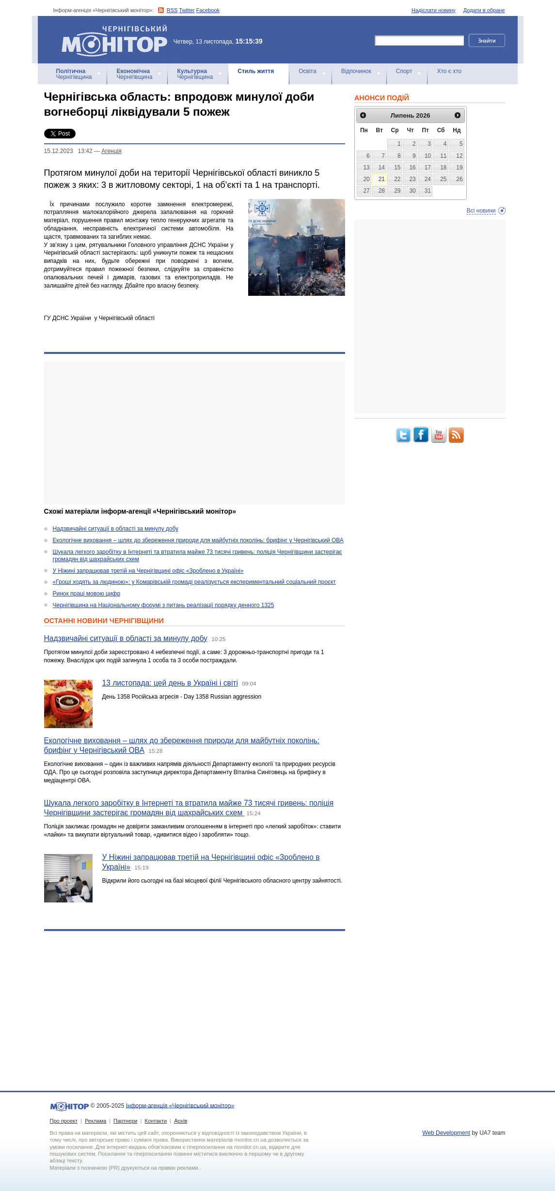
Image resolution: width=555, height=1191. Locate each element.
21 (382, 179)
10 (428, 156)
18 (443, 167)
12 (459, 156)
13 (366, 167)
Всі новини (481, 210)
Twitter (186, 10)
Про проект (64, 1121)
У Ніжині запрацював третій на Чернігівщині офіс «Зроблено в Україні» (148, 570)
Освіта (307, 71)
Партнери (125, 1121)
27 (366, 190)
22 (397, 179)
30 (412, 190)
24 (428, 179)
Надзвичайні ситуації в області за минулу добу (116, 528)
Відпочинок (356, 71)
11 (443, 156)
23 (412, 179)
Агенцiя (111, 151)
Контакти (155, 1121)
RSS (172, 10)
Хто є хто (449, 71)
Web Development (446, 1133)
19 (459, 167)
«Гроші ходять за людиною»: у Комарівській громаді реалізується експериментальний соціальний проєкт (194, 582)
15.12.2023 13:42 (68, 151)
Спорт (404, 71)
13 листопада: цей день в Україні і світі (170, 683)
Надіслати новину (434, 10)
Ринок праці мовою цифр (87, 593)
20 (366, 179)
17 (428, 167)
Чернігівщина (74, 74)
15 (397, 167)
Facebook (208, 10)
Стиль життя (256, 71)
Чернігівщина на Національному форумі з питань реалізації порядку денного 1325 (163, 605)
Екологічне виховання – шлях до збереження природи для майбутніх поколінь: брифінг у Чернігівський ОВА (198, 540)
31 (428, 190)
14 (382, 167)
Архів (180, 1121)
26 (459, 179)
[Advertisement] (194, 433)
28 (382, 190)
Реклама (95, 1121)
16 (412, 167)
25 (443, 179)
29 (397, 190)
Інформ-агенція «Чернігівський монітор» (117, 39)
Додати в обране (484, 10)
